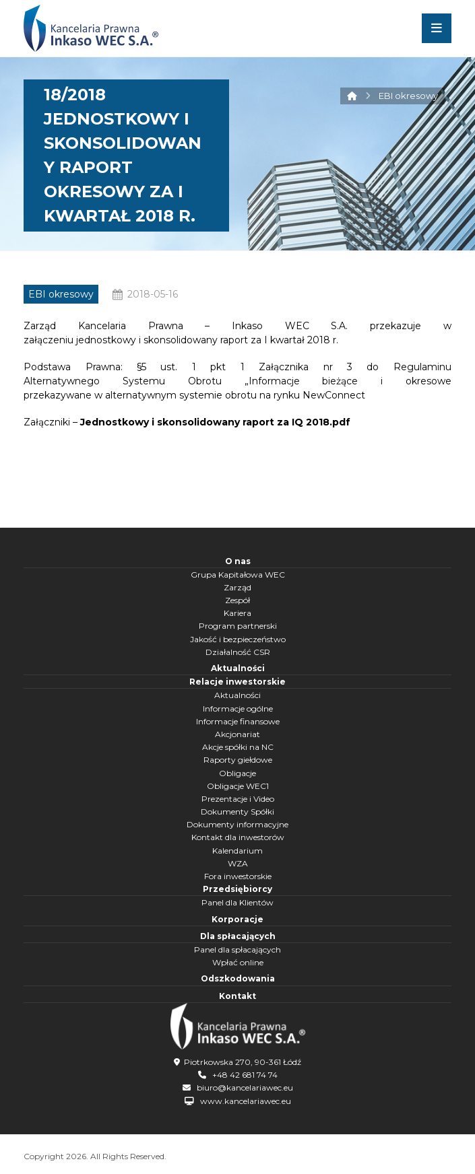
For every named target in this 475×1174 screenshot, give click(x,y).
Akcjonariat (237, 734)
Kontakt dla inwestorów (237, 837)
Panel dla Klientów (237, 902)
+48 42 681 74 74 (245, 1075)
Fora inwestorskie (238, 876)
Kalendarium (237, 850)
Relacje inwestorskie (237, 682)
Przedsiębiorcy (237, 889)
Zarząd (237, 587)
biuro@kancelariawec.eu (245, 1087)
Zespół (237, 600)
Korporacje (237, 919)
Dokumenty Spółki (237, 811)
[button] (436, 28)
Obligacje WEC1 (238, 786)
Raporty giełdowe (237, 760)
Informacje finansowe (238, 721)
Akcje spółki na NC (238, 747)
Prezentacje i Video (237, 799)
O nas (238, 561)
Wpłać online (237, 962)
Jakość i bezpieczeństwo (238, 639)
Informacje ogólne (238, 708)
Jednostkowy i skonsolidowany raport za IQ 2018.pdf (215, 422)
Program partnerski (238, 626)
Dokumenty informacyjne (237, 824)
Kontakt (237, 996)
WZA (238, 863)
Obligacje (237, 773)
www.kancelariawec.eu (245, 1101)
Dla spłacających (238, 936)
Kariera (237, 613)
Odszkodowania (238, 978)
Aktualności (238, 668)
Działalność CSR (237, 652)
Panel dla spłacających (237, 949)
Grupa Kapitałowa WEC (238, 574)
